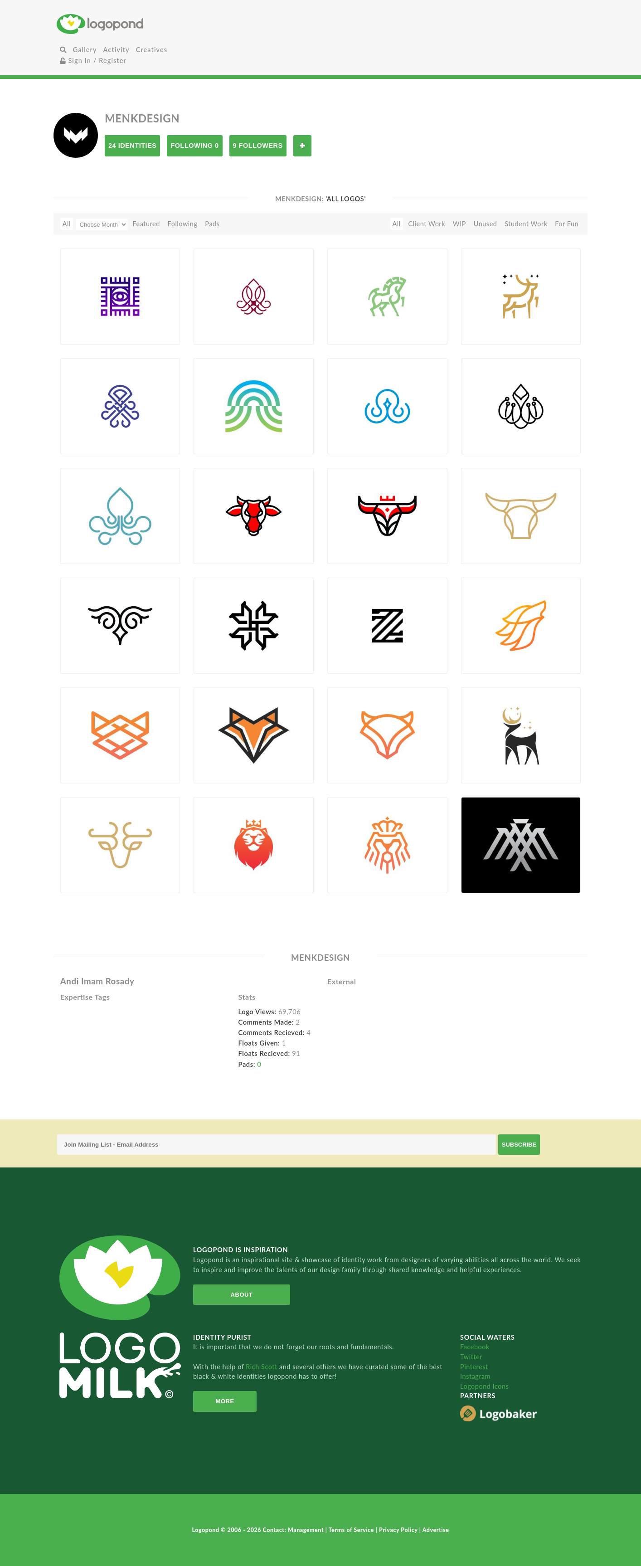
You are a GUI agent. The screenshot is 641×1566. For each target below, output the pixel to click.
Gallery (85, 49)
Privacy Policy (399, 1530)
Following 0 (194, 145)
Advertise (435, 1530)
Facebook (475, 1347)
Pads (212, 224)
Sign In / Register (93, 60)
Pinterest (474, 1367)
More (225, 1401)
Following (183, 224)
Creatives (151, 49)
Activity (116, 49)
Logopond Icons (484, 1386)
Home (145, 24)
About (242, 1294)
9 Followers (258, 145)
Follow (302, 145)
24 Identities (132, 145)
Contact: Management (294, 1530)
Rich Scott (262, 1367)
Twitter (471, 1357)
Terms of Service (352, 1530)
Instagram (475, 1376)
